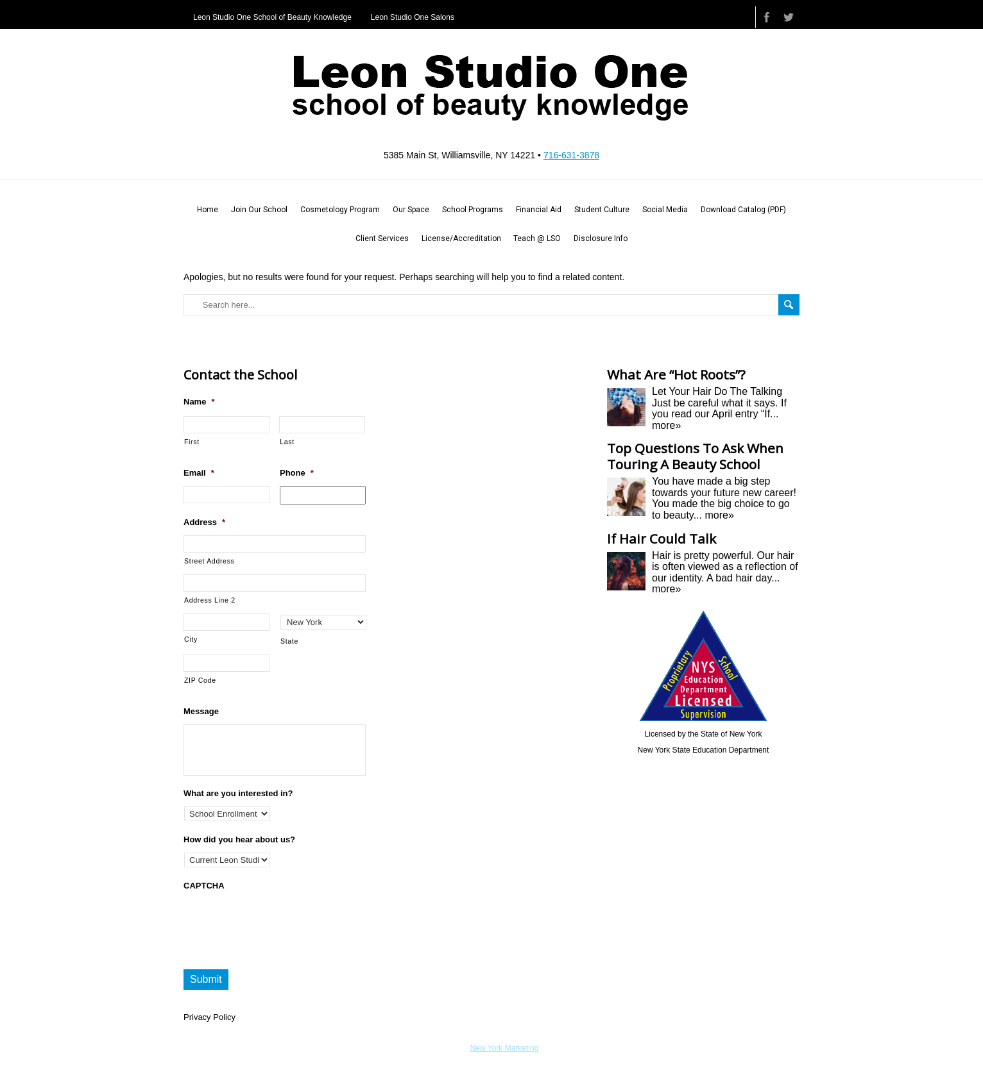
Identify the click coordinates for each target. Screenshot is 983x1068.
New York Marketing (504, 1048)
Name (199, 401)
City (191, 639)
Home (207, 209)
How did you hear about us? (239, 839)
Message (201, 711)
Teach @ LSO (537, 238)
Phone (297, 473)
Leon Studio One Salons (412, 17)
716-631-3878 (571, 155)
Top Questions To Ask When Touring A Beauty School (695, 456)
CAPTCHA (204, 885)
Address (204, 522)
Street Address (209, 561)
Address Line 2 (209, 600)
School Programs (472, 209)
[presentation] (281, 924)
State (289, 641)
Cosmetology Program (340, 209)
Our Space (411, 209)
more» (666, 425)
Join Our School (259, 209)
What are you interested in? (238, 793)
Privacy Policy (209, 1017)
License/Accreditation (461, 238)
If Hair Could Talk (661, 538)
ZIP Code (200, 680)
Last (287, 442)
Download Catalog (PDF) (743, 209)
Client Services (382, 238)
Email (199, 473)
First (192, 442)
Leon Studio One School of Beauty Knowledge (272, 17)
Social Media (665, 209)
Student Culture (601, 209)
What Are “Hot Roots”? (676, 374)
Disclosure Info (601, 238)
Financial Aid (538, 209)
